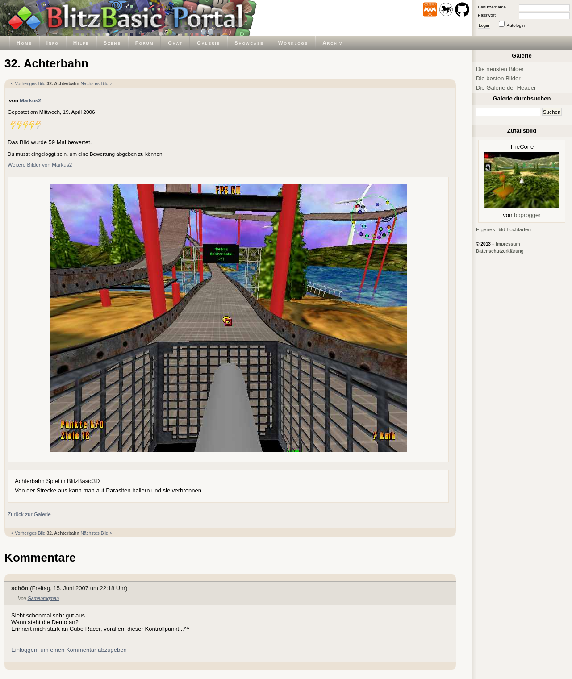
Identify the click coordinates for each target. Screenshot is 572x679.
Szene (112, 43)
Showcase (249, 43)
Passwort (487, 14)
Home (24, 43)
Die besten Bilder (498, 78)
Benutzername (492, 6)
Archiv (332, 43)
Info (52, 43)
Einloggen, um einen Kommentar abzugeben (69, 649)
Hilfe (81, 43)
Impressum (508, 244)
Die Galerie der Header (506, 87)
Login (484, 25)
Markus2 (30, 100)
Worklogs (293, 43)
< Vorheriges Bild (28, 83)
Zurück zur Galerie (29, 514)
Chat (175, 43)
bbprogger (527, 215)
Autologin (516, 25)
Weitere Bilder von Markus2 (40, 164)
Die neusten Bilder (500, 69)
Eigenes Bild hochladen (503, 229)
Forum (144, 43)
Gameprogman (43, 598)
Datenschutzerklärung (500, 251)
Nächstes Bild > (96, 83)
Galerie (208, 43)
